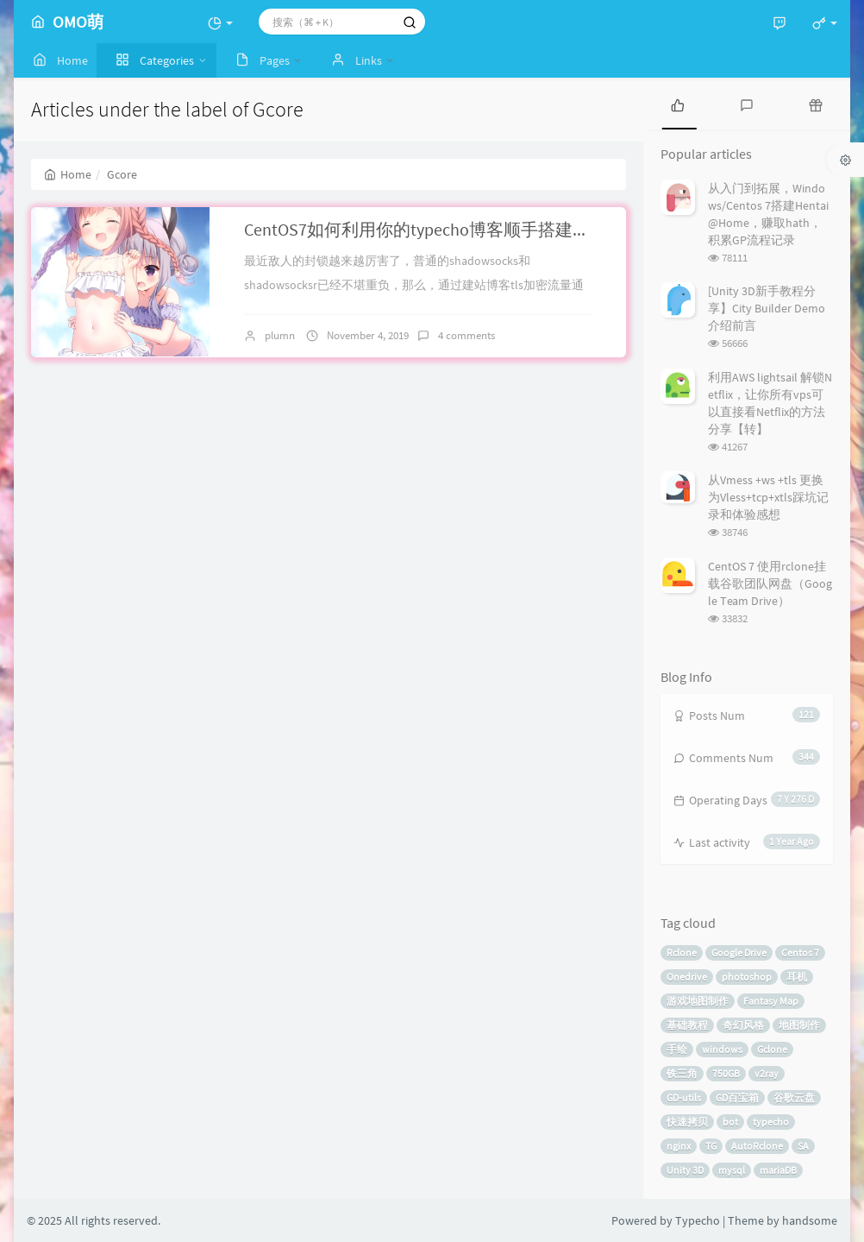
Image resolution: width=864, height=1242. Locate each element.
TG (711, 1145)
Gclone (772, 1049)
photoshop (747, 976)
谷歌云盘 (794, 1097)
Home (67, 174)
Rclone (682, 952)
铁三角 (682, 1073)
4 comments (466, 335)
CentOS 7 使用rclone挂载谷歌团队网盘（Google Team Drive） (770, 583)
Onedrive (687, 976)
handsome (809, 1220)
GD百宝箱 (737, 1097)
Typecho (697, 1220)
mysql (731, 1169)
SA (803, 1145)
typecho (771, 1121)
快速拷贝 (687, 1121)
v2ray (766, 1073)
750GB (726, 1073)
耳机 (796, 976)
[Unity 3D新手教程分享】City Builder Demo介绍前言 (766, 308)
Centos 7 (800, 952)
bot (730, 1121)
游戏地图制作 (698, 1000)
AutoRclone (757, 1145)
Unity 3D (685, 1169)
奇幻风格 (743, 1024)
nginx (679, 1145)
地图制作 (799, 1024)
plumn (280, 335)
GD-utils (684, 1097)
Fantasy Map (770, 1000)
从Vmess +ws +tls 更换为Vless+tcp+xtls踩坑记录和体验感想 (768, 497)
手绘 (677, 1049)
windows (722, 1049)
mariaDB (778, 1169)
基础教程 (687, 1024)
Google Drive (739, 952)
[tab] (677, 103)
